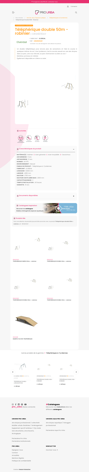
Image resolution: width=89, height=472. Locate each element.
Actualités (15, 455)
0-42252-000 (21, 377)
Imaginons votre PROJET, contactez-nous (45, 2)
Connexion (74, 6)
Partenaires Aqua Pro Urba (55, 430)
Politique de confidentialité (21, 461)
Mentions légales (18, 458)
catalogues (57, 409)
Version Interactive (24, 469)
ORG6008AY (66, 376)
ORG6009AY (44, 376)
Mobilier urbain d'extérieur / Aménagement (27, 425)
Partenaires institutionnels (21, 441)
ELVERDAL (42, 38)
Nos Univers (19, 18)
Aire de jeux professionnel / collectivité (25, 423)
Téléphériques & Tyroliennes (58, 18)
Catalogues (54, 404)
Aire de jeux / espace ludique (36, 18)
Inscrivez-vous (52, 450)
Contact (15, 453)
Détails (17, 386)
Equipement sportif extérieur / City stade (26, 428)
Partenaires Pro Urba (19, 438)
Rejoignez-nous (17, 450)
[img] (46, 93)
